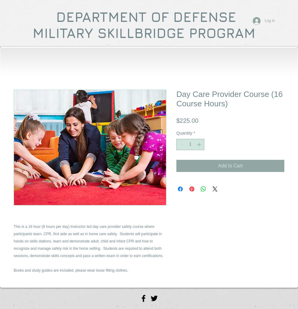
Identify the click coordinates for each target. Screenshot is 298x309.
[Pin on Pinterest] (192, 189)
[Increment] (199, 144)
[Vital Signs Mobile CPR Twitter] (154, 298)
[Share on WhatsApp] (203, 189)
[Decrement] (181, 144)
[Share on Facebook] (180, 189)
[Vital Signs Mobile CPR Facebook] (143, 298)
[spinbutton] (190, 144)
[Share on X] (215, 189)
